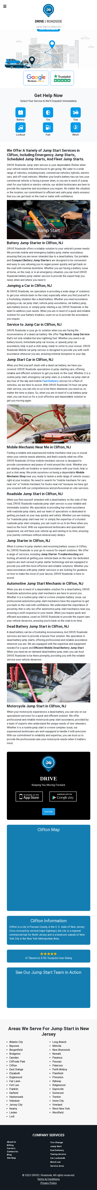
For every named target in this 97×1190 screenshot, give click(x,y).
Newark (56, 1053)
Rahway (56, 1081)
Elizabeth (14, 1073)
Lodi (11, 1116)
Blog (9, 1154)
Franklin (13, 1089)
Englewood (15, 1077)
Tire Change (56, 1142)
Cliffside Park (17, 1061)
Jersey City (15, 1104)
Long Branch (59, 1042)
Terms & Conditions (48, 1179)
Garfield (13, 1092)
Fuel (48, 134)
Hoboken (14, 1100)
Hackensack (16, 1096)
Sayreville (58, 1089)
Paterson (57, 1065)
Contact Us (12, 1151)
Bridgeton (14, 1053)
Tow (75, 119)
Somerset (58, 1092)
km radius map (48, 870)
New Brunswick (61, 1049)
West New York (61, 1108)
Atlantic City (16, 1042)
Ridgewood (58, 1085)
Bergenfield (16, 1049)
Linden (13, 1112)
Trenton (56, 1096)
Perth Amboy (59, 1069)
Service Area (57, 1166)
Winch (75, 134)
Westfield (57, 1112)
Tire (48, 119)
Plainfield (57, 1073)
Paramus (57, 1057)
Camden (14, 1057)
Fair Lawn (14, 1081)
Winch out (55, 1162)
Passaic (57, 1061)
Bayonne (14, 1045)
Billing (10, 1145)
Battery (20, 119)
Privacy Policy (48, 1183)
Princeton (57, 1077)
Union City (58, 1100)
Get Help (48, 811)
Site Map (11, 1158)
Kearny (13, 1108)
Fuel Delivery (50, 381)
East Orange (16, 1069)
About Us (11, 1142)
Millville (56, 1045)
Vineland (57, 1104)
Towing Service (58, 1154)
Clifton (13, 1065)
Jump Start (56, 1146)
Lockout (20, 134)
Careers (11, 1148)
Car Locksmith (57, 1158)
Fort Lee (14, 1085)
